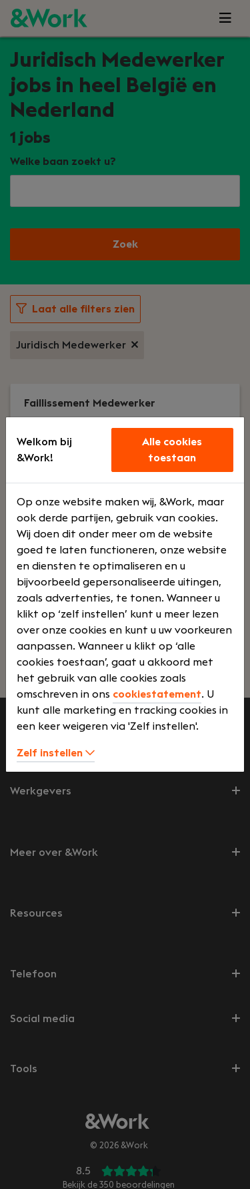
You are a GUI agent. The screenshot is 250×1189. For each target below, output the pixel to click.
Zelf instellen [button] (56, 753)
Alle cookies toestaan (172, 450)
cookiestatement (157, 694)
